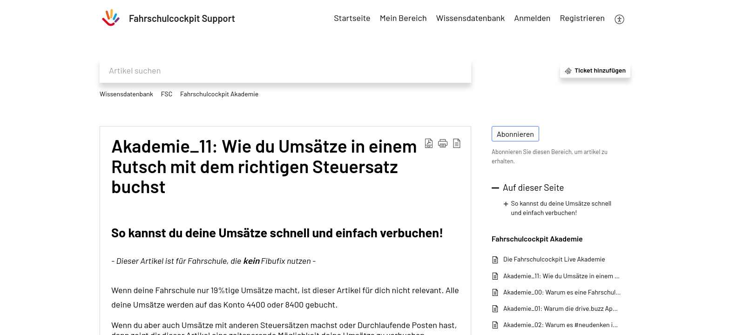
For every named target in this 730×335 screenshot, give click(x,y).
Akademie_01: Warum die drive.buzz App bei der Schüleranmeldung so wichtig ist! (562, 308)
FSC (167, 94)
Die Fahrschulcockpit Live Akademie (554, 259)
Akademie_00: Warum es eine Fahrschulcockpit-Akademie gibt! (562, 292)
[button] (619, 18)
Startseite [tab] (352, 18)
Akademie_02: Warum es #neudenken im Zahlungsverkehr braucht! (562, 324)
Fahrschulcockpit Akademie (219, 94)
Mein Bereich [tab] (403, 18)
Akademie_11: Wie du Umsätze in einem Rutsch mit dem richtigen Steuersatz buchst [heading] (264, 166)
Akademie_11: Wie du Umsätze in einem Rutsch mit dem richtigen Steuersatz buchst (562, 276)
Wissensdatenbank (126, 94)
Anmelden (532, 18)
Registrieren (582, 18)
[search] (285, 70)
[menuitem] (532, 18)
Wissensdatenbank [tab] (470, 18)
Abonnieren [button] (515, 133)
